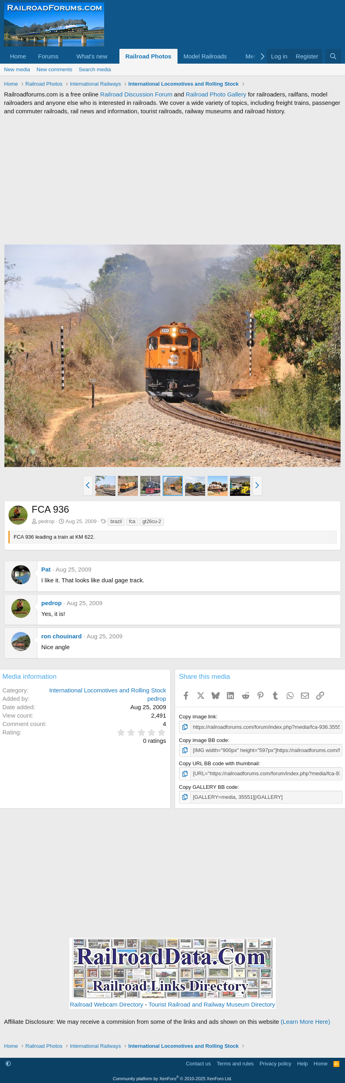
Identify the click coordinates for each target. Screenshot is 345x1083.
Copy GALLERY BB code (208, 787)
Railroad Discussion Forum (136, 94)
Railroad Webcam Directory (106, 1004)
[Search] (333, 56)
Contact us (198, 1064)
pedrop (46, 521)
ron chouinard (61, 636)
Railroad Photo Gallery (216, 94)
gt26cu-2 (151, 521)
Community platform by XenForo (172, 1078)
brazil (116, 521)
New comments (54, 69)
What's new (92, 56)
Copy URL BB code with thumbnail (219, 763)
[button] (65, 56)
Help (302, 1064)
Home (18, 56)
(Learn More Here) (305, 1021)
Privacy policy (275, 1064)
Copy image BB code (203, 740)
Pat (45, 569)
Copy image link (197, 717)
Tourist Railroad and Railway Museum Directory (212, 1004)
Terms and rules (235, 1064)
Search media (95, 69)
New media (17, 69)
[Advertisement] (172, 180)
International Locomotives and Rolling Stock (107, 690)
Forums (48, 56)
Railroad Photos (148, 56)
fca (132, 521)
